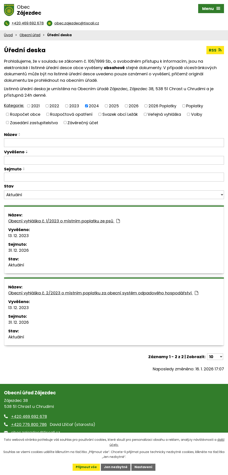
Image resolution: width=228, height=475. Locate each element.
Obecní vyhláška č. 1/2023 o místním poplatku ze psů (64, 221)
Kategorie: (14, 105)
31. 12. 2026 (18, 250)
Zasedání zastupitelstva (34, 122)
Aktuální (16, 265)
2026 (133, 106)
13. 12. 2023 (18, 235)
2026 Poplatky (162, 106)
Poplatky (194, 106)
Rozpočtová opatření (71, 114)
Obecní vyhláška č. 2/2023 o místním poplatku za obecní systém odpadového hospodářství (103, 293)
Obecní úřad (30, 35)
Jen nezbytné (115, 467)
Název (10, 134)
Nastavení (143, 467)
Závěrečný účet (82, 122)
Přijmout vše (86, 467)
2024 (94, 106)
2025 (114, 106)
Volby (196, 114)
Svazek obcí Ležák (120, 114)
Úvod (8, 35)
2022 (54, 106)
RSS (215, 50)
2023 (74, 106)
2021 (35, 106)
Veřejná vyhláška (164, 114)
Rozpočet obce (25, 114)
